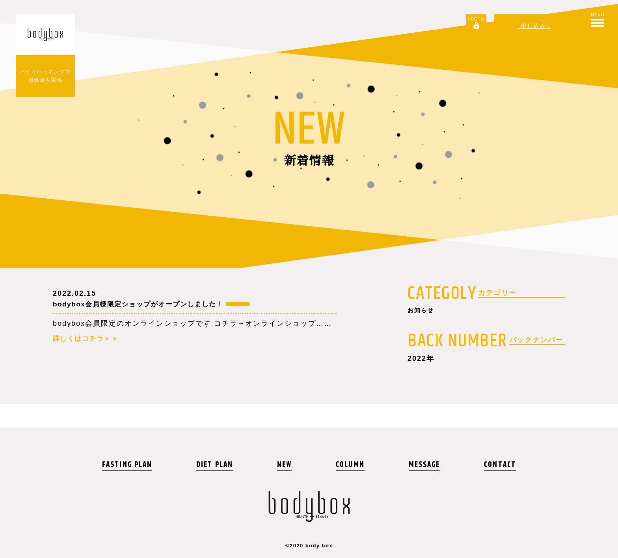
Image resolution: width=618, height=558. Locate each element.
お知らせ (423, 311)
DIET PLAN (216, 465)
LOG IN (474, 19)
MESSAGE (423, 465)
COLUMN (350, 465)
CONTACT (499, 465)
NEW (285, 465)
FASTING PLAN (128, 465)
